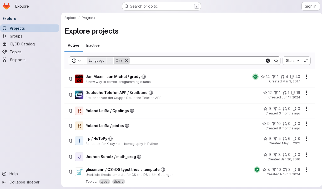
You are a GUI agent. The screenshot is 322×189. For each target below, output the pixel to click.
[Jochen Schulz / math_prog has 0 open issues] (294, 155)
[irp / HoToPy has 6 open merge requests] (284, 138)
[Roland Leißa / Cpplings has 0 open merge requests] (284, 109)
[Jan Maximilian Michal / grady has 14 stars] (263, 77)
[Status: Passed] (253, 77)
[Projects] (31, 28)
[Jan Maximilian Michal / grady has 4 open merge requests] (282, 77)
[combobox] (290, 60)
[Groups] (31, 36)
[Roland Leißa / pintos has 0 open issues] (294, 124)
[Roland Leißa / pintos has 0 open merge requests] (284, 124)
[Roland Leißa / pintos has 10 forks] (274, 124)
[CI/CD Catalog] (31, 44)
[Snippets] (31, 59)
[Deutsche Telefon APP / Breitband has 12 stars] (265, 93)
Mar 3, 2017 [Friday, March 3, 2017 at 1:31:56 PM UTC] (289, 81)
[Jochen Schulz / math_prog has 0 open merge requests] (284, 155)
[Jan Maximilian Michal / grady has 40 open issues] (293, 77)
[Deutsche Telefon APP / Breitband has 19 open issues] (293, 93)
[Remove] (128, 60)
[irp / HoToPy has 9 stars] (265, 138)
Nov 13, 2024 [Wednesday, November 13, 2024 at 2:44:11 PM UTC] (288, 174)
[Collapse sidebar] (31, 182)
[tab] (75, 45)
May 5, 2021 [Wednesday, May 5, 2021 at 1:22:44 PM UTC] (289, 143)
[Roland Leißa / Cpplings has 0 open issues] (294, 109)
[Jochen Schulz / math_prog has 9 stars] (265, 155)
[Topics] (31, 51)
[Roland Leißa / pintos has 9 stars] (264, 124)
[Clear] (266, 60)
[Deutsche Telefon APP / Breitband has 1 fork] (275, 93)
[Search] (197, 60)
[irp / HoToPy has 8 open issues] (294, 138)
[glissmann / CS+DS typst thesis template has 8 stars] (264, 169)
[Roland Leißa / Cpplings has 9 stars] (265, 109)
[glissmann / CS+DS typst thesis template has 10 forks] (274, 169)
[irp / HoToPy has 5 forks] (275, 138)
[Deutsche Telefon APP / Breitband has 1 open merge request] (283, 93)
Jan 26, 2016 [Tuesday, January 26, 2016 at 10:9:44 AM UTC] (288, 159)
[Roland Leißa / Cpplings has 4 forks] (275, 109)
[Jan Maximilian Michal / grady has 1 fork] (273, 77)
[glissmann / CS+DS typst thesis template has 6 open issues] (294, 169)
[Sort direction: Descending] (304, 60)
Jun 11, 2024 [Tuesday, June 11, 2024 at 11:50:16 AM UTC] (289, 97)
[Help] (31, 173)
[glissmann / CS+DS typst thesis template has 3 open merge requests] (284, 169)
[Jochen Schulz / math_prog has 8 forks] (275, 155)
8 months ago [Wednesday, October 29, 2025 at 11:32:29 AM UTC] (287, 128)
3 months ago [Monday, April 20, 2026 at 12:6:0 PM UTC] (287, 113)
